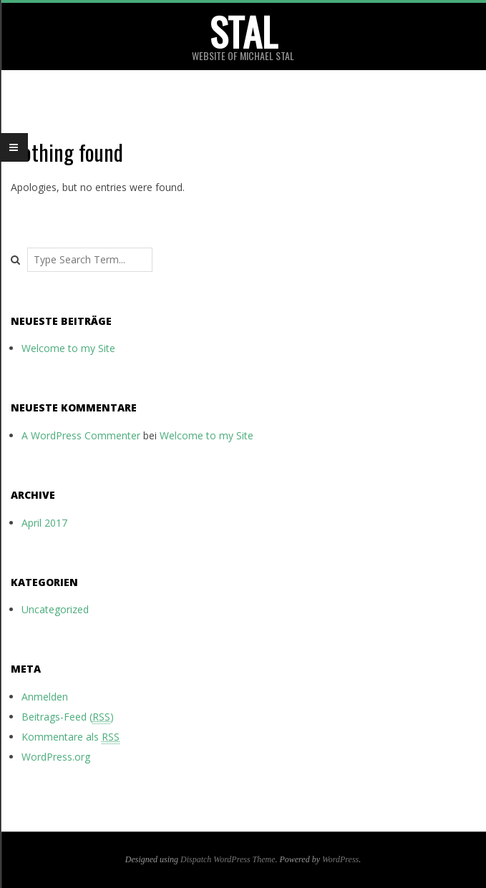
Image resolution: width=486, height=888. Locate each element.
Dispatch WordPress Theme (228, 859)
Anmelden (44, 696)
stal (243, 31)
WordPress (340, 859)
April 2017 (44, 523)
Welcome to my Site (68, 348)
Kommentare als (70, 737)
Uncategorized (55, 609)
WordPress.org (55, 756)
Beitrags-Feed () (67, 717)
